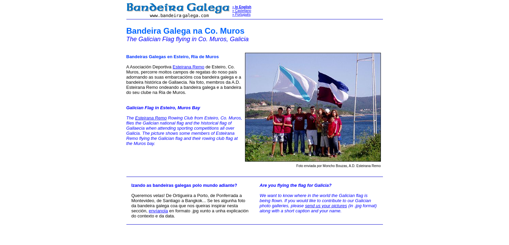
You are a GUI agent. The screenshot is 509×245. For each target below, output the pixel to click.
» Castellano (241, 11)
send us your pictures (326, 205)
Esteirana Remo (188, 66)
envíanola (158, 210)
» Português (241, 14)
